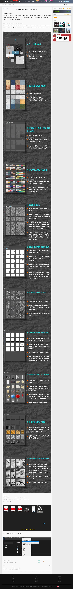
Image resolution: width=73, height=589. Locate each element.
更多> (50, 565)
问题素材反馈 (66, 14)
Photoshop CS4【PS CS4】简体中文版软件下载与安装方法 (11, 569)
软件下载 (24, 1)
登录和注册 (59, 581)
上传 (61, 1)
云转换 (37, 1)
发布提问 (43, 561)
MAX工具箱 (46, 1)
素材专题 (33, 1)
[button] (61, 40)
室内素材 (20, 1)
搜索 (59, 1)
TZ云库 (16, 1)
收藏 (65, 4)
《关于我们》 (36, 581)
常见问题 (59, 578)
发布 (69, 4)
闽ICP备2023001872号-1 (36, 586)
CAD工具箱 (51, 1)
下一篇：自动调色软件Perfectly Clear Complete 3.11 (10, 562)
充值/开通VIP (69, 8)
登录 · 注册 (67, 1)
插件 (6, 4)
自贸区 (41, 1)
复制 (63, 8)
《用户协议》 (36, 578)
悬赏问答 (28, 1)
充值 (63, 1)
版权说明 (69, 14)
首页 (12, 1)
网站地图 (13, 586)
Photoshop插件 (10, 4)
